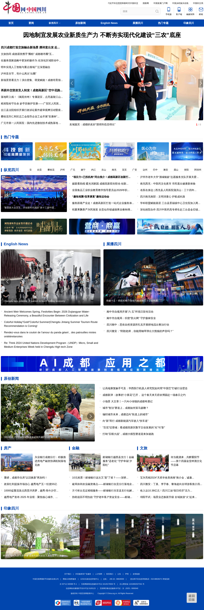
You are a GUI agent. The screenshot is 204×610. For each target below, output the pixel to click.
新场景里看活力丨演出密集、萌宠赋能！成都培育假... (32, 80)
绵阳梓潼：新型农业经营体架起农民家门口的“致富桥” (31, 437)
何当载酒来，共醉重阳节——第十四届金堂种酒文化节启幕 (186, 461)
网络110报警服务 (69, 579)
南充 (115, 170)
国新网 (146, 3)
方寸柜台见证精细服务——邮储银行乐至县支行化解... (103, 490)
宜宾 (126, 170)
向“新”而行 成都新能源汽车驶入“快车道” (125, 420)
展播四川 (138, 23)
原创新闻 (80, 23)
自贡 (41, 170)
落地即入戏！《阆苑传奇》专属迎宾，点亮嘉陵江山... (32, 96)
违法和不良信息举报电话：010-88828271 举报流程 (150, 579)
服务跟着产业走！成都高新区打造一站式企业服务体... (103, 203)
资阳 (188, 170)
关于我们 (67, 574)
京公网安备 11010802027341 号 (131, 584)
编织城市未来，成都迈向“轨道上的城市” (126, 414)
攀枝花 (52, 170)
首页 (11, 23)
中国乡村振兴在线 (180, 3)
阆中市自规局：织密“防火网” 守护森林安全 (131, 318)
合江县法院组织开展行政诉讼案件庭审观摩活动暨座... (32, 110)
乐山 (105, 170)
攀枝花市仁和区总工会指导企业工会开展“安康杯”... (30, 116)
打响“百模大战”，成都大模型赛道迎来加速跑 (128, 434)
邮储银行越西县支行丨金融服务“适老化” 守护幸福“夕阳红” (118, 461)
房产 (7, 448)
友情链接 (136, 574)
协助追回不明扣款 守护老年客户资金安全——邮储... (102, 497)
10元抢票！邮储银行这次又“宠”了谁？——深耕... (100, 477)
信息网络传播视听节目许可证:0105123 (81, 588)
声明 (127, 574)
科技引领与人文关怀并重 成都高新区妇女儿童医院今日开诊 (33, 555)
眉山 (177, 170)
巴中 (156, 170)
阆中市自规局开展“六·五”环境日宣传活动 (130, 311)
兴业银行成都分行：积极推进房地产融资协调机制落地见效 (50, 461)
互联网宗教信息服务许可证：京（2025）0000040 (119, 588)
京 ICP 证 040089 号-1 (68, 584)
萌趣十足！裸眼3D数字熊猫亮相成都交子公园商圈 (132, 300)
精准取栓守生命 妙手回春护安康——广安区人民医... (31, 103)
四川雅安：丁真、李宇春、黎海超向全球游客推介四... (171, 484)
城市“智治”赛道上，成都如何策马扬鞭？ (126, 407)
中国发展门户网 (160, 3)
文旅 (143, 448)
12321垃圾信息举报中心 (89, 579)
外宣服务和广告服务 (83, 574)
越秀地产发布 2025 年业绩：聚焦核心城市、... (31, 497)
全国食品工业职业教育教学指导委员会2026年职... (100, 190)
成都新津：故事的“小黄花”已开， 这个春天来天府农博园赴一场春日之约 (144, 395)
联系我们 (109, 574)
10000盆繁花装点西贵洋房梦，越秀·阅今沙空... (31, 490)
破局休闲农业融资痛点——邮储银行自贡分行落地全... (103, 484)
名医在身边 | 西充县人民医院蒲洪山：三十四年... (168, 190)
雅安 (167, 170)
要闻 (31, 23)
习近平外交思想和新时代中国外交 (123, 3)
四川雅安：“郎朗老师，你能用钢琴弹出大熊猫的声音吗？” (140, 331)
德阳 (30, 170)
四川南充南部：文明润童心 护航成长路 (162, 196)
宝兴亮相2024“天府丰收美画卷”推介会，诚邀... (167, 477)
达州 (146, 170)
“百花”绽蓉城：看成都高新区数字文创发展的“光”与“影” (134, 427)
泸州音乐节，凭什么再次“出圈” (18, 73)
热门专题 (163, 23)
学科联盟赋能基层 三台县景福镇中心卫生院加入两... (170, 203)
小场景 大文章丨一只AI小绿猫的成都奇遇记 (128, 401)
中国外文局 (198, 3)
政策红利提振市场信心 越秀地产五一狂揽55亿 (30, 484)
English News (109, 23)
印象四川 (188, 23)
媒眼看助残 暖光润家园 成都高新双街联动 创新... (100, 183)
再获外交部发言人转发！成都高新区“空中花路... (32, 90)
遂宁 (84, 170)
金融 (75, 448)
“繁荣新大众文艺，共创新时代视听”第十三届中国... (30, 207)
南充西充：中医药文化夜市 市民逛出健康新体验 (167, 183)
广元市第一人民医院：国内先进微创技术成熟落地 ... (31, 123)
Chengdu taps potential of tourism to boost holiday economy (34, 301)
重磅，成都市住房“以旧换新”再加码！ (25, 477)
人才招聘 (98, 574)
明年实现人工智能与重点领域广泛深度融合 (25, 67)
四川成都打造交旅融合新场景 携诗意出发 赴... (30, 47)
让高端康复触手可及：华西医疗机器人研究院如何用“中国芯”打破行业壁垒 (145, 388)
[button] (200, 151)
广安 (136, 170)
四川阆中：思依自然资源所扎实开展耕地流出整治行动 (138, 324)
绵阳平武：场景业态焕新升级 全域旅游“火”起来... (168, 497)
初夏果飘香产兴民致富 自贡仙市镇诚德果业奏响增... (102, 209)
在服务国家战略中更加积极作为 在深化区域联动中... (31, 60)
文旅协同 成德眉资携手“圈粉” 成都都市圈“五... (27, 54)
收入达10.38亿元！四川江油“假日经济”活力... (166, 490)
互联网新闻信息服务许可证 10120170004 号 (98, 584)
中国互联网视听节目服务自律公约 (46, 579)
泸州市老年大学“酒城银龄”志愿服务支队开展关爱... (169, 177)
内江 (95, 170)
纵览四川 (11, 170)
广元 (74, 170)
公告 (119, 574)
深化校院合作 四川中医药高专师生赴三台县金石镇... (170, 209)
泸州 (64, 170)
